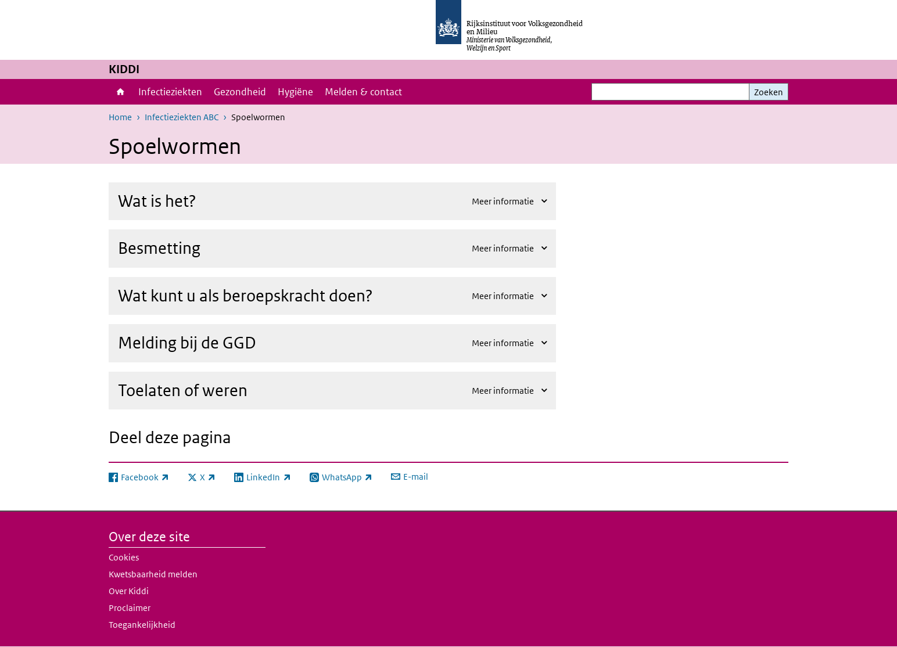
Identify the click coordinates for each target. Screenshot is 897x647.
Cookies (124, 557)
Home (120, 92)
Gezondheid (240, 91)
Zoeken (768, 92)
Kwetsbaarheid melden (153, 574)
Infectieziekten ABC (181, 117)
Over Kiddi (129, 590)
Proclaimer (129, 607)
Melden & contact (363, 91)
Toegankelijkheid (142, 624)
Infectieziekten (170, 91)
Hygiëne (295, 91)
